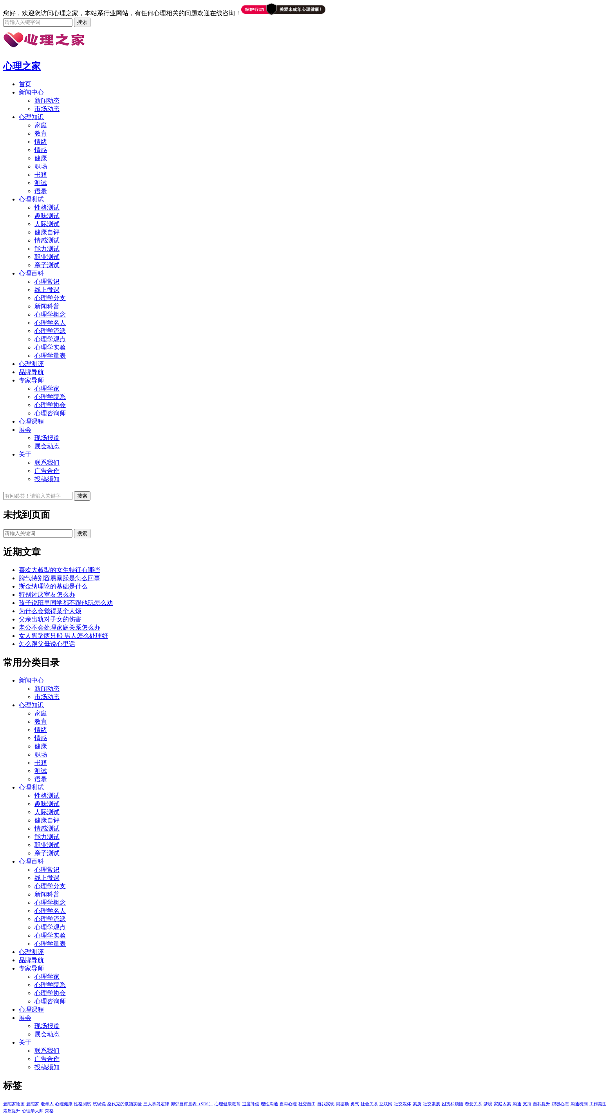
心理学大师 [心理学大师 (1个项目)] (32, 1111)
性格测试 (47, 207)
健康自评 (47, 232)
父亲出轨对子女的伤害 (50, 619)
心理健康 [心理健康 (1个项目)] (63, 1104)
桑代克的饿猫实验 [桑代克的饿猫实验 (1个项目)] (124, 1104)
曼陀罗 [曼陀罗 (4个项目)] (32, 1104)
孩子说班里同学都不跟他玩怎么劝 (66, 602)
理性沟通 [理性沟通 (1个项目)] (269, 1104)
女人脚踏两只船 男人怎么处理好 (63, 635)
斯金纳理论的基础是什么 (53, 586)
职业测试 (47, 256)
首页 (25, 84)
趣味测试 (47, 215)
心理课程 (31, 421)
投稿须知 (47, 479)
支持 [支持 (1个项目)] (527, 1104)
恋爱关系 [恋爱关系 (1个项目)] (473, 1104)
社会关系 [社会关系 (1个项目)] (369, 1104)
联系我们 (47, 462)
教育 (40, 133)
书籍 (40, 174)
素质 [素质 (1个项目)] (417, 1104)
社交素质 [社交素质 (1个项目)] (431, 1104)
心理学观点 (50, 339)
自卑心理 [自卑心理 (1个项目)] (288, 1104)
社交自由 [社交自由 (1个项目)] (307, 1104)
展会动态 (47, 446)
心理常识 (47, 281)
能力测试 (47, 248)
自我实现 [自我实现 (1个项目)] (325, 1104)
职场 (40, 166)
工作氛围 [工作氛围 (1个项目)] (598, 1104)
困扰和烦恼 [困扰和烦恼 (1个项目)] (452, 1104)
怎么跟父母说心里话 (47, 644)
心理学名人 (50, 322)
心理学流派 (50, 331)
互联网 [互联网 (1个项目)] (385, 1104)
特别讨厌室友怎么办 (47, 594)
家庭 (40, 125)
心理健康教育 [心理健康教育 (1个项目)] (227, 1104)
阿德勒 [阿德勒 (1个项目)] (342, 1104)
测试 (40, 182)
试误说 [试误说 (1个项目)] (99, 1104)
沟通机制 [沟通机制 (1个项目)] (579, 1104)
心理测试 (31, 199)
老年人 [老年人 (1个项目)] (47, 1104)
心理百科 (31, 273)
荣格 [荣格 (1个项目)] (49, 1111)
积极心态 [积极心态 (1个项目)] (560, 1104)
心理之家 (22, 66)
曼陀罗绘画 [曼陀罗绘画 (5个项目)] (14, 1104)
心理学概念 (50, 314)
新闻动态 (47, 100)
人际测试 (47, 224)
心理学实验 (50, 347)
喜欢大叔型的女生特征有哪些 (59, 570)
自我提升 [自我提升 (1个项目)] (541, 1104)
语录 (40, 191)
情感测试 (47, 240)
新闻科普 (47, 306)
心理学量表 (50, 355)
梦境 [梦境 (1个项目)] (488, 1104)
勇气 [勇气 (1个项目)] (354, 1104)
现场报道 (47, 437)
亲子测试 (47, 265)
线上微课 (47, 289)
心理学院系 (50, 396)
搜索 (82, 533)
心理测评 (31, 363)
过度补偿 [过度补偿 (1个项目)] (250, 1104)
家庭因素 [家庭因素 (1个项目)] (502, 1104)
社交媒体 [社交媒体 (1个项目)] (402, 1104)
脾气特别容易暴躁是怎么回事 (59, 578)
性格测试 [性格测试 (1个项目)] (82, 1104)
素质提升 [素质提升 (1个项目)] (11, 1111)
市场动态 (47, 108)
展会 (25, 429)
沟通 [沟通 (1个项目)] (517, 1104)
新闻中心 (31, 92)
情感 (40, 150)
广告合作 (47, 470)
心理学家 (47, 388)
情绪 (40, 141)
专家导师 (31, 380)
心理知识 (31, 117)
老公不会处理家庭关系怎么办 (59, 627)
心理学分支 (50, 298)
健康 (40, 158)
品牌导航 (31, 372)
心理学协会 (50, 405)
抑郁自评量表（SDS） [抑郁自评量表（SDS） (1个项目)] (192, 1104)
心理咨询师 (50, 413)
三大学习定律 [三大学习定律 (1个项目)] (156, 1104)
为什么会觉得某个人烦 (50, 611)
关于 (25, 454)
